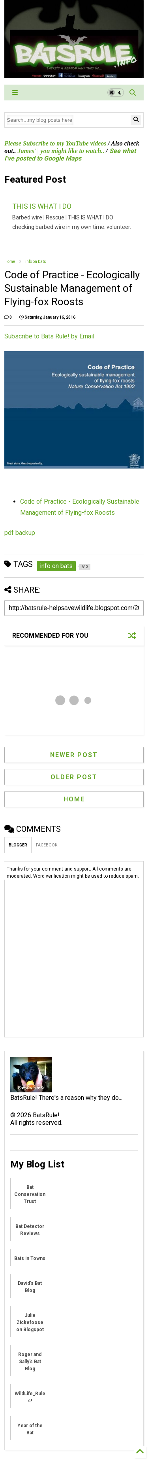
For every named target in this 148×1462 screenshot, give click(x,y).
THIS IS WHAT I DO (41, 206)
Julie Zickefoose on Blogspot (30, 1322)
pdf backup (19, 532)
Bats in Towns (29, 1258)
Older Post (74, 777)
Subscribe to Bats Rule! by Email (49, 336)
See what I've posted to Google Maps (69, 154)
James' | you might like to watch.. (61, 150)
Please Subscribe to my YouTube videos (55, 143)
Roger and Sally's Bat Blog (29, 1361)
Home (9, 261)
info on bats (35, 261)
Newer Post (74, 755)
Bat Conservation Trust (29, 1194)
